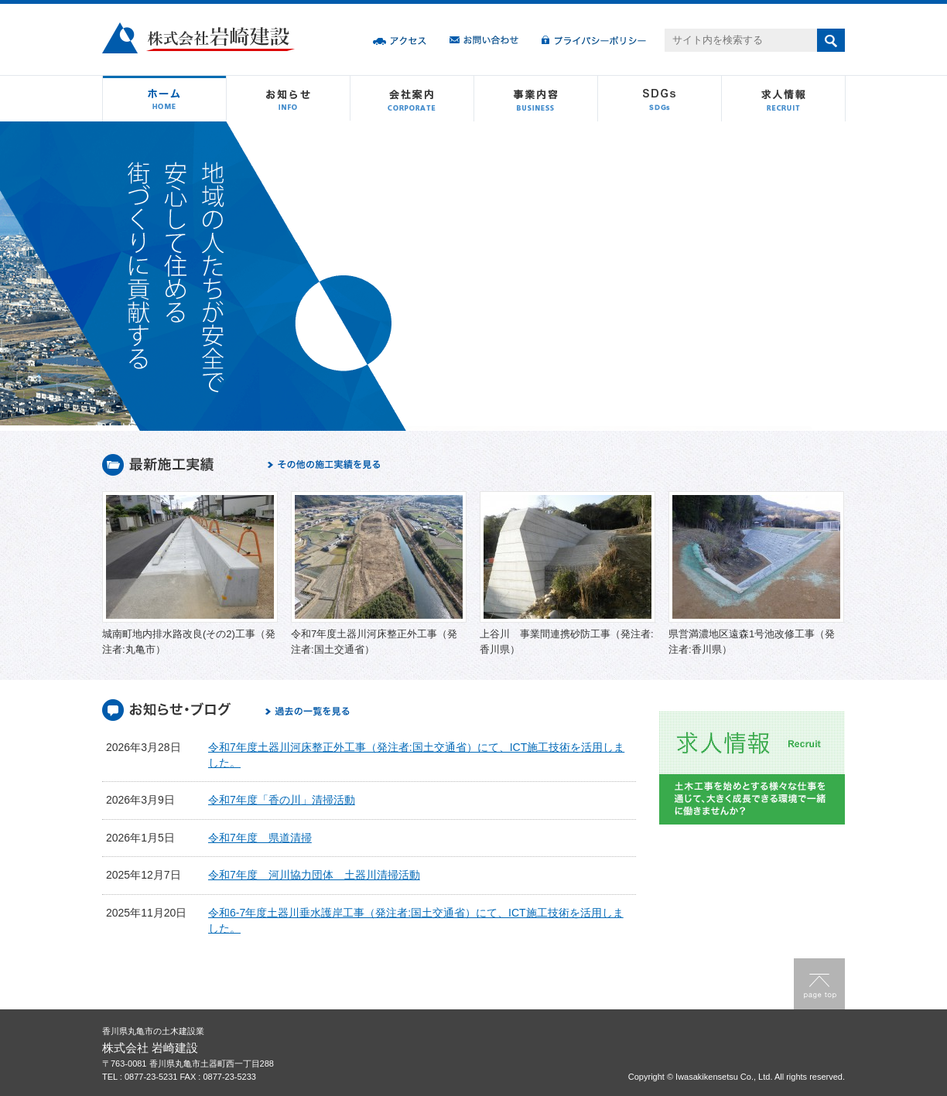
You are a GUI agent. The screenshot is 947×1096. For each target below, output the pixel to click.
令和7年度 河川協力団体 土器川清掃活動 (314, 875)
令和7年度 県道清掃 (260, 837)
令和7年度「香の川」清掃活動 (281, 800)
